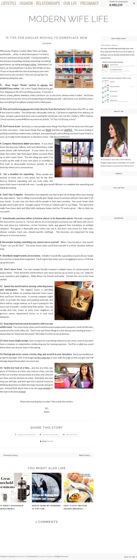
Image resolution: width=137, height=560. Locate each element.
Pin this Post (71, 435)
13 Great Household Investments (11, 507)
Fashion (26, 3)
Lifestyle (8, 3)
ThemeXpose (21, 556)
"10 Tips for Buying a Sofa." (63, 119)
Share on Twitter (50, 435)
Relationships (48, 3)
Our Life (70, 3)
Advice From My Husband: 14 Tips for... (46, 507)
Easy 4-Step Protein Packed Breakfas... (75, 507)
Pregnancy (89, 3)
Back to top (130, 557)
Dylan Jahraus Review (109, 45)
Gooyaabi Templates (45, 556)
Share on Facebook (26, 435)
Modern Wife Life (68, 19)
